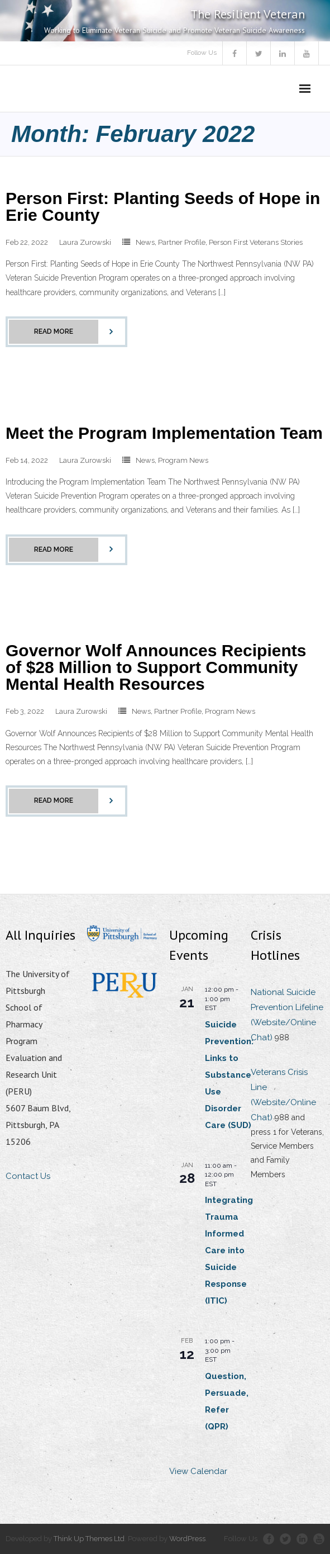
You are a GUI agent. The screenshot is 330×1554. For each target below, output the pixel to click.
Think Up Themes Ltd (89, 1538)
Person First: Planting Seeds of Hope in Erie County (163, 206)
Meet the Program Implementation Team (164, 433)
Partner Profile (181, 242)
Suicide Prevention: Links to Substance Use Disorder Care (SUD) (229, 1075)
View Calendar (198, 1471)
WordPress (187, 1538)
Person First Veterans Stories (256, 242)
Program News (183, 460)
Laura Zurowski (85, 242)
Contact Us (28, 1176)
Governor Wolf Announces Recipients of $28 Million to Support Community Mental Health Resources (156, 667)
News (145, 242)
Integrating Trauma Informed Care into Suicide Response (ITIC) (229, 1250)
